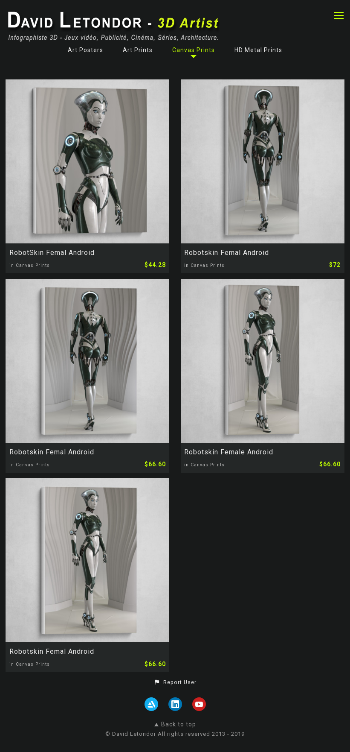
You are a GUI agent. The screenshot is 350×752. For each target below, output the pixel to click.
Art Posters (85, 50)
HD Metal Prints (258, 50)
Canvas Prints (193, 50)
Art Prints (138, 50)
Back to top (175, 724)
